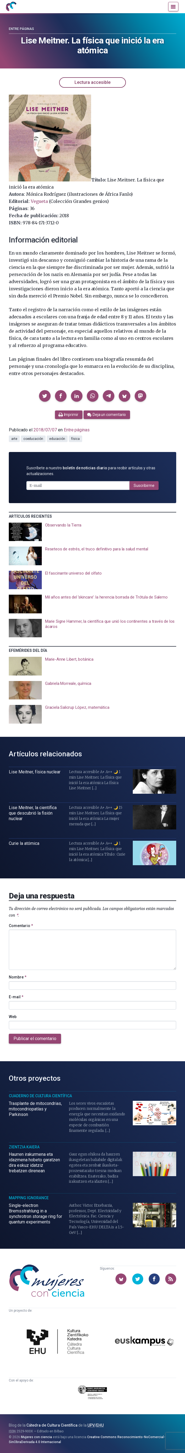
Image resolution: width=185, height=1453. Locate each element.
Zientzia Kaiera (24, 1147)
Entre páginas (21, 29)
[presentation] (92, 532)
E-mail (16, 997)
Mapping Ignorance (29, 1198)
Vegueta (39, 201)
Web (12, 1016)
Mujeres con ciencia (36, 1437)
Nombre (17, 977)
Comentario (21, 925)
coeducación (33, 439)
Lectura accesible (92, 82)
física (75, 439)
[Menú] (173, 6)
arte (14, 439)
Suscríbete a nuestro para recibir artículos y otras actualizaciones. (90, 471)
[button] (45, 396)
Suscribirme (144, 485)
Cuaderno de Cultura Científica (40, 1096)
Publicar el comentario (34, 1038)
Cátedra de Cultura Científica (52, 1425)
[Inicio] (11, 6)
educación (57, 439)
